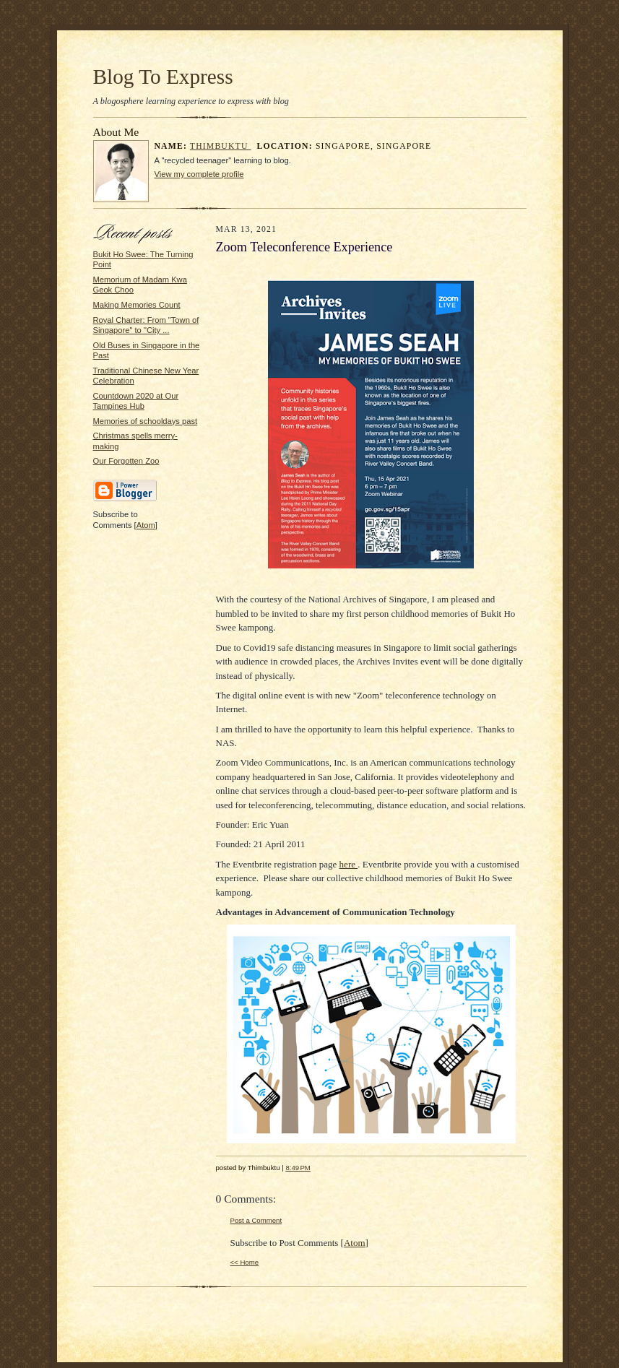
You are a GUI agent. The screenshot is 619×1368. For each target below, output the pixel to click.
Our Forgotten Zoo (126, 460)
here (348, 864)
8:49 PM (297, 1168)
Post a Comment (256, 1220)
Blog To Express (163, 76)
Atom (146, 525)
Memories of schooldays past (145, 421)
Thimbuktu (220, 146)
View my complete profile (199, 174)
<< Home (244, 1262)
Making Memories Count (137, 304)
